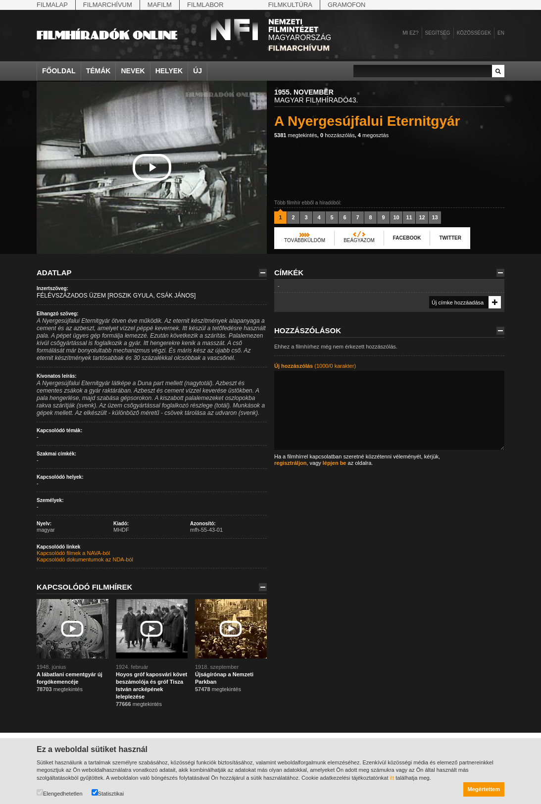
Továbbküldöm (304, 240)
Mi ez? (410, 33)
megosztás (373, 135)
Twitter (450, 238)
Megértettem (484, 789)
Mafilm (160, 4)
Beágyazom (359, 240)
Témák (98, 71)
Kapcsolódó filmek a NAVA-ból (73, 553)
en (500, 33)
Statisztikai (108, 793)
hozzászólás (337, 135)
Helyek (169, 71)
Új (197, 71)
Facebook (407, 238)
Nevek (133, 71)
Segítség (437, 33)
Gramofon (347, 4)
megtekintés (295, 135)
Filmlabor (205, 4)
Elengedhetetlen (60, 793)
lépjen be (334, 463)
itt (392, 778)
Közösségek (474, 33)
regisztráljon (290, 463)
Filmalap (52, 4)
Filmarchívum (107, 4)
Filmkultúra (290, 4)
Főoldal (59, 71)
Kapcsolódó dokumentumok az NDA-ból (85, 559)
